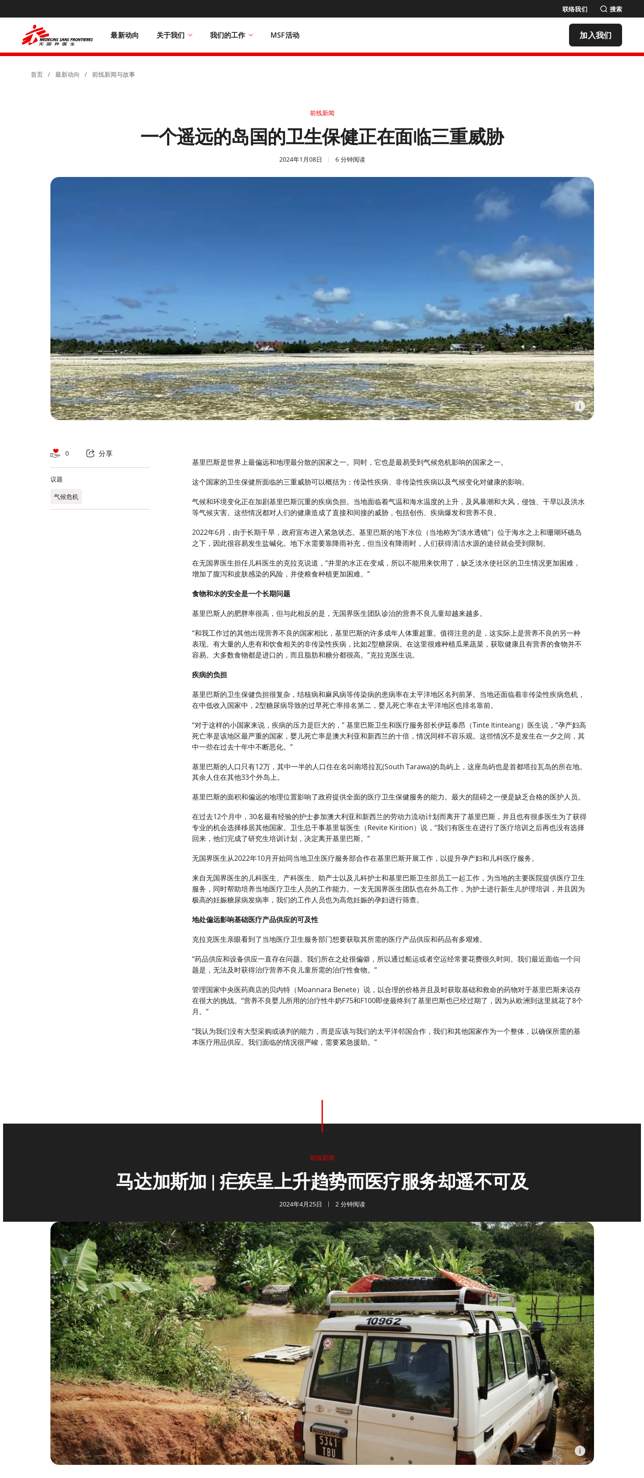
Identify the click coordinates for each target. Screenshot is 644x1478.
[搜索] (611, 9)
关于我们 (174, 35)
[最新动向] (124, 35)
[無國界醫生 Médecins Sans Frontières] (57, 35)
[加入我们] (595, 35)
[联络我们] (574, 9)
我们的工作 (231, 35)
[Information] (580, 406)
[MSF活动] (284, 35)
